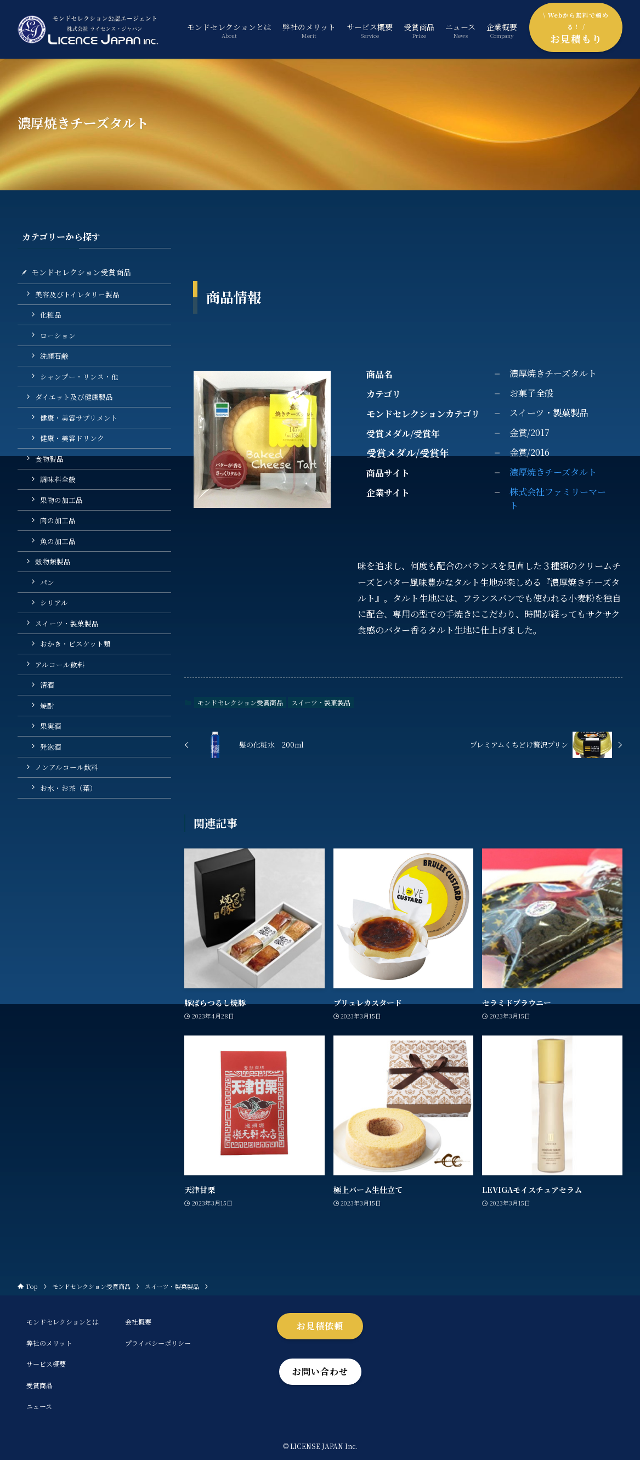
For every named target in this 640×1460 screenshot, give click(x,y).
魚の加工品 (58, 541)
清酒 (47, 685)
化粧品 (50, 314)
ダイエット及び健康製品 (74, 397)
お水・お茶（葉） (68, 788)
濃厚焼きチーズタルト (553, 471)
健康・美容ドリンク (72, 438)
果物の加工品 (61, 500)
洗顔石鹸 (54, 355)
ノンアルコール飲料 (66, 767)
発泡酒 (50, 747)
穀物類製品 (53, 561)
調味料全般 (58, 479)
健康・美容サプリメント (79, 417)
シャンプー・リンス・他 (79, 376)
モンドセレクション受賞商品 (240, 702)
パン (47, 582)
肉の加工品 (58, 520)
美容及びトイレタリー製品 (77, 294)
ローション (58, 335)
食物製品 (49, 459)
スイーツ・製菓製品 (320, 702)
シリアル (54, 602)
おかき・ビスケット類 (75, 643)
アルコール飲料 (59, 664)
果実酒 (50, 726)
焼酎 (47, 705)
